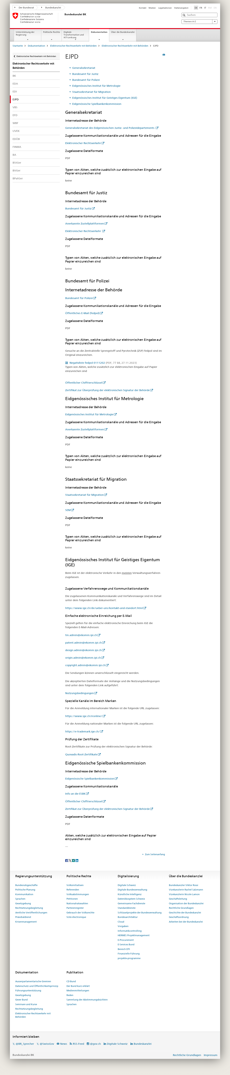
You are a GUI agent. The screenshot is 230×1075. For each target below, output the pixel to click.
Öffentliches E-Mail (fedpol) (82, 313)
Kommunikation (24, 894)
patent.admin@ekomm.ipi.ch (83, 642)
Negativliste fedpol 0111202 (103, 362)
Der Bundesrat (24, 7)
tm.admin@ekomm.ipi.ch (81, 635)
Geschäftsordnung (179, 917)
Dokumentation (100, 33)
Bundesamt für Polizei (86, 80)
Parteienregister (75, 907)
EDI (15, 91)
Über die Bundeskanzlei (123, 32)
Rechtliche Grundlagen (181, 907)
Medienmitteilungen (77, 990)
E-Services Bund (126, 944)
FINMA (17, 147)
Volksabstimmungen (77, 894)
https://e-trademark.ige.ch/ (82, 731)
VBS (15, 107)
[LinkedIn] (76, 860)
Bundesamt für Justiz (85, 74)
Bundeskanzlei (51, 7)
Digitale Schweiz (127, 885)
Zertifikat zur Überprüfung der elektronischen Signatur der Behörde (107, 390)
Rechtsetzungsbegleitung (29, 907)
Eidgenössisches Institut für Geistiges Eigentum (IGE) (104, 97)
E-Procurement (126, 939)
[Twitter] (70, 860)
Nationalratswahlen (77, 903)
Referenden (72, 889)
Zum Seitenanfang (154, 854)
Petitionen (72, 898)
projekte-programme (129, 958)
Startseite (18, 45)
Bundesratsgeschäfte (26, 885)
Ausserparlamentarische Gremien (33, 981)
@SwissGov (47, 1043)
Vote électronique (76, 917)
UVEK (16, 131)
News (63, 1043)
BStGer (17, 162)
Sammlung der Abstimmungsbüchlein (87, 999)
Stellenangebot (181, 8)
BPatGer (18, 178)
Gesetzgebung (23, 903)
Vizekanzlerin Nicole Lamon (184, 894)
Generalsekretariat (83, 68)
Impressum (210, 1055)
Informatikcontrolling (130, 930)
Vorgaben (123, 926)
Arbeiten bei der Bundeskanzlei (186, 921)
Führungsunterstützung (28, 990)
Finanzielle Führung (129, 953)
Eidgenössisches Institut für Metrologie (96, 85)
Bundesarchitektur (128, 917)
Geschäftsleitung (178, 898)
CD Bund (71, 981)
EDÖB (16, 139)
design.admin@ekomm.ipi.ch (83, 650)
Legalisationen (165, 8)
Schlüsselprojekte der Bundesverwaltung (140, 912)
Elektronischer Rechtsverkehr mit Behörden (73, 45)
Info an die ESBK (75, 793)
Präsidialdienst (23, 917)
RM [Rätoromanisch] (210, 7)
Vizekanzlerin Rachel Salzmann (186, 889)
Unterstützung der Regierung (25, 33)
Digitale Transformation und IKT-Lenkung (74, 35)
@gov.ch (95, 1043)
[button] (184, 15)
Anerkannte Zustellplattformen (84, 223)
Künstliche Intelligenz (130, 894)
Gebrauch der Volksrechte (80, 912)
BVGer (16, 170)
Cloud (121, 921)
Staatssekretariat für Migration (91, 92)
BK (14, 75)
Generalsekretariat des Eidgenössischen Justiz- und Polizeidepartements (110, 128)
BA (14, 154)
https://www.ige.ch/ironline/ (83, 716)
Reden (69, 995)
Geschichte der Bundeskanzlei (185, 912)
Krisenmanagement (26, 921)
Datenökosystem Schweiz (131, 898)
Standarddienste (126, 907)
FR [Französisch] (200, 7)
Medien (152, 8)
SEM (68, 510)
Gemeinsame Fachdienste (131, 903)
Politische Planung (25, 889)
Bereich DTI (124, 949)
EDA (15, 83)
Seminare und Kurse (26, 1004)
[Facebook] (67, 860)
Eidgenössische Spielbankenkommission (96, 104)
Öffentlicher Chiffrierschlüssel (83, 382)
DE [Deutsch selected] (196, 7)
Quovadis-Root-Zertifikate (81, 754)
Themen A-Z (199, 21)
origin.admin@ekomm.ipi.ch (83, 657)
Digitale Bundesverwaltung (132, 889)
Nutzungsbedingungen (79, 693)
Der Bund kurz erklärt (78, 986)
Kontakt (142, 8)
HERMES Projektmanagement (134, 935)
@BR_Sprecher (25, 1043)
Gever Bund (21, 999)
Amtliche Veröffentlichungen (31, 912)
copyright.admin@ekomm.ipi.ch (85, 665)
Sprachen (20, 898)
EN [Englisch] (215, 7)
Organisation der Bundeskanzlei (186, 903)
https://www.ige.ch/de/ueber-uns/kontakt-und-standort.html (104, 608)
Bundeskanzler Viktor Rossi (183, 885)
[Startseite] (64, 18)
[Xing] (73, 860)
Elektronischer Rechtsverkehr (83, 143)
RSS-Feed (78, 1043)
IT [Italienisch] (205, 7)
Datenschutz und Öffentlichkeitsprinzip (36, 986)
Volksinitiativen (75, 885)
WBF (15, 123)
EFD (15, 115)
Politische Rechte (51, 32)
